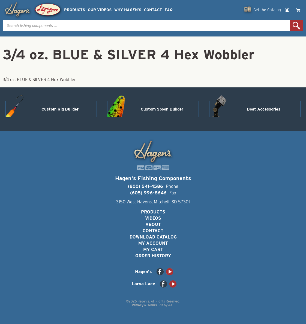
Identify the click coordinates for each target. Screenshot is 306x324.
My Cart (153, 249)
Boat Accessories (263, 109)
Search (296, 25)
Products (74, 10)
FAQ (169, 10)
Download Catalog (153, 237)
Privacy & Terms (144, 305)
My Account (153, 243)
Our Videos (100, 10)
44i (170, 305)
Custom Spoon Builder (162, 109)
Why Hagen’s (127, 10)
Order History (153, 255)
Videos (153, 218)
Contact (153, 10)
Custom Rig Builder (60, 109)
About (153, 224)
